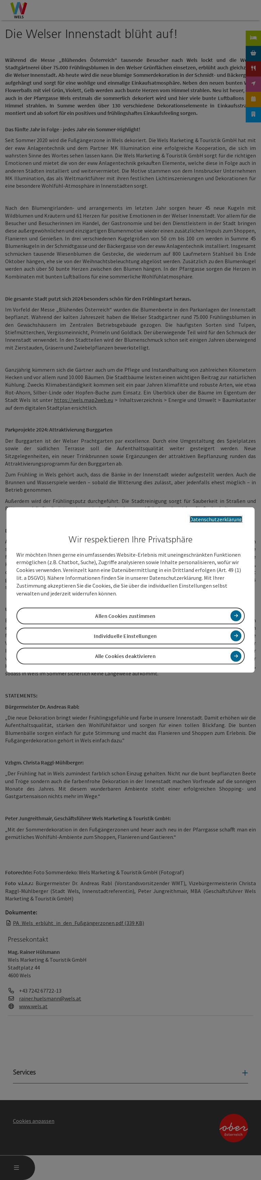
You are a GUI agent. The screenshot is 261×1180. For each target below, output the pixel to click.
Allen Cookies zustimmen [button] (125, 615)
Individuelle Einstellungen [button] (125, 636)
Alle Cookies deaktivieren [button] (125, 656)
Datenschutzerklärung (216, 519)
